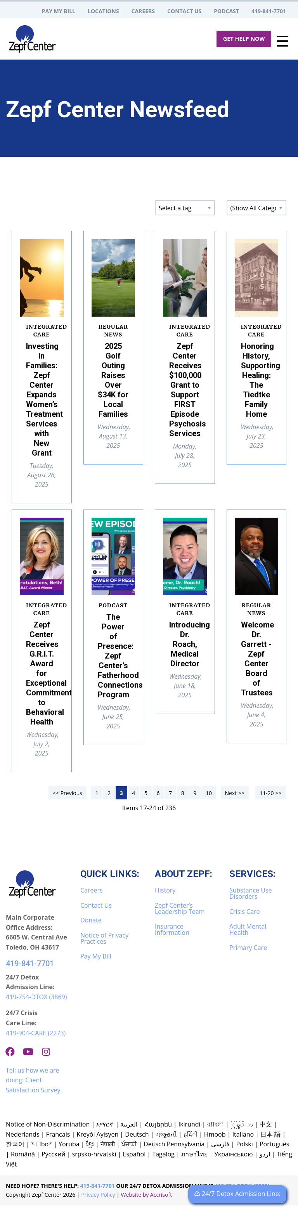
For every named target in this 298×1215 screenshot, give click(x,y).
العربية (128, 1134)
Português (274, 1153)
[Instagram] (49, 1061)
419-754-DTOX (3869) (36, 1006)
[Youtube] (31, 1061)
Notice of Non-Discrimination (48, 1134)
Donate (91, 930)
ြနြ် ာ (241, 1134)
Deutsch (137, 1144)
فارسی (220, 1153)
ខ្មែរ (90, 1153)
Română (23, 1164)
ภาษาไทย (194, 1164)
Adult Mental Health (247, 939)
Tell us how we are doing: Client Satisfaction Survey (33, 1090)
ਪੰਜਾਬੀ (129, 1153)
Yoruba (69, 1153)
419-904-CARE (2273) (36, 1042)
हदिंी (191, 1144)
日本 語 (270, 1144)
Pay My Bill (95, 966)
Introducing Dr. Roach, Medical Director (189, 644)
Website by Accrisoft (146, 1204)
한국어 (15, 1153)
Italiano (243, 1144)
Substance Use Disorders (250, 903)
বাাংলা (215, 1134)
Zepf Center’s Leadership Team (179, 918)
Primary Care (248, 957)
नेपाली (107, 1153)
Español (134, 1164)
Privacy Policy (98, 1204)
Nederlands (23, 1144)
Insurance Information (172, 939)
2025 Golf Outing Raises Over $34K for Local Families (113, 380)
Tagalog (163, 1164)
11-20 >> (270, 802)
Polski (244, 1153)
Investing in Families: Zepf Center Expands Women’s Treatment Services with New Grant (44, 399)
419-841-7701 (30, 973)
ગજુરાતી (166, 1144)
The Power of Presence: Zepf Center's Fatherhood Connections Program (120, 655)
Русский (54, 1164)
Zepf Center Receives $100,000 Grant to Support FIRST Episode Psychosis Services (187, 389)
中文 (266, 1134)
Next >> (234, 802)
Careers (91, 900)
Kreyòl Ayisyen (97, 1144)
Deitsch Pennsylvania (174, 1153)
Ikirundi (189, 1134)
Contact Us (96, 915)
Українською (233, 1164)
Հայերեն (158, 1134)
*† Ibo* (41, 1153)
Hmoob (215, 1144)
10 (209, 802)
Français (58, 1144)
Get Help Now (244, 38)
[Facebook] (13, 1061)
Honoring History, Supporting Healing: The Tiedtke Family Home (260, 380)
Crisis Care (244, 921)
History (165, 900)
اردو (265, 1164)
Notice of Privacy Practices (104, 948)
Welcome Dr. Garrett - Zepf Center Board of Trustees (257, 658)
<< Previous (67, 802)
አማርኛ (105, 1134)
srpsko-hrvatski (94, 1164)
